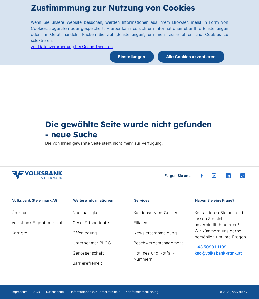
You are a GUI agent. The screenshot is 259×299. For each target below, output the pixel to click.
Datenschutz (55, 292)
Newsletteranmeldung (155, 232)
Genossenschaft (88, 253)
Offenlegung (85, 232)
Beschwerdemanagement (158, 242)
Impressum (19, 292)
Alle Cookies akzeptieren (191, 56)
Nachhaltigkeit (87, 212)
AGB (36, 292)
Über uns (21, 212)
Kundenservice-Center (155, 212)
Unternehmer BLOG (92, 242)
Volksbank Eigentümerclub (38, 222)
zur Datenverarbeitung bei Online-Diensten (72, 46)
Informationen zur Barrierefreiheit (95, 292)
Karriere (19, 232)
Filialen (140, 222)
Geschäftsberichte (91, 222)
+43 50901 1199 (210, 246)
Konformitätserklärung (142, 292)
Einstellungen (131, 56)
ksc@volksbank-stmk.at (218, 253)
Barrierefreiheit (87, 263)
